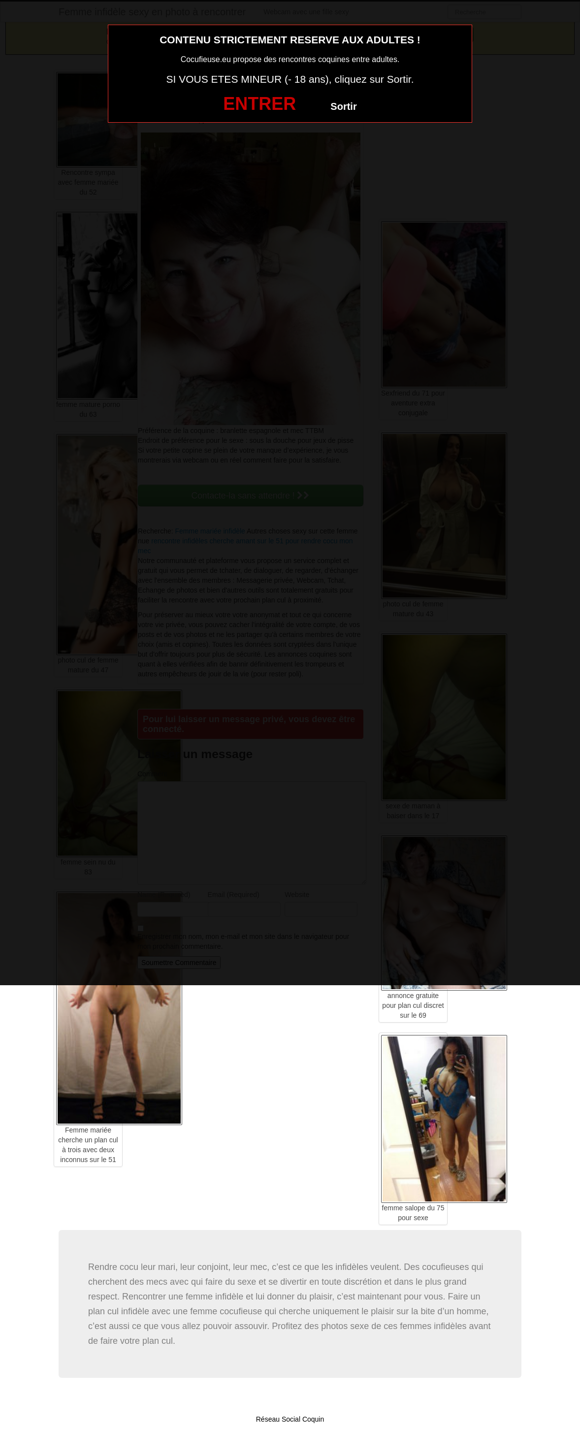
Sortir (343, 106)
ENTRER (259, 104)
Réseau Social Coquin (290, 1419)
